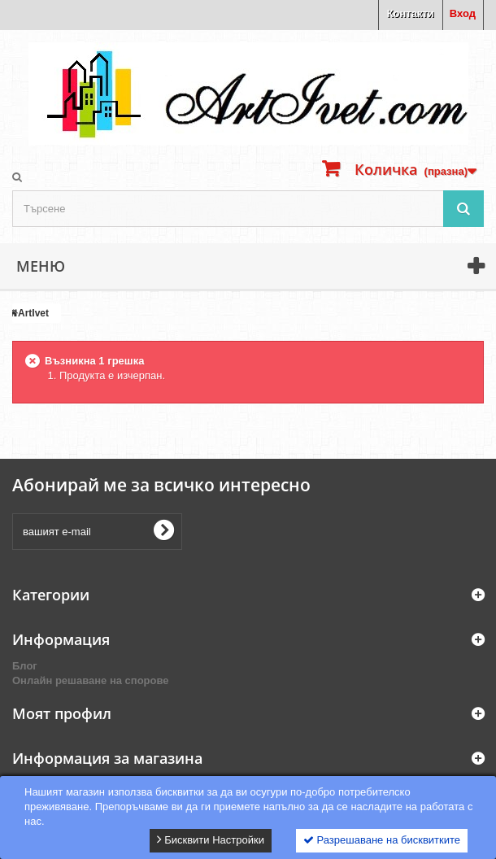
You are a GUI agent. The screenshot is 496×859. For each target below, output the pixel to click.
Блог (24, 666)
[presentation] (313, 531)
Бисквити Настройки (210, 839)
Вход (463, 13)
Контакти (410, 13)
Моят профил (61, 713)
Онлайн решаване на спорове (90, 680)
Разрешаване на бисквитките (381, 840)
